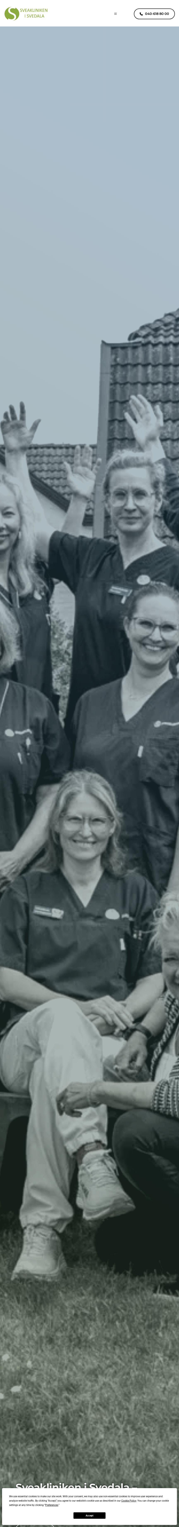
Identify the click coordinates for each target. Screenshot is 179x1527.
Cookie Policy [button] (128, 1500)
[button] (113, 13)
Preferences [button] (51, 1505)
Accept (89, 1515)
